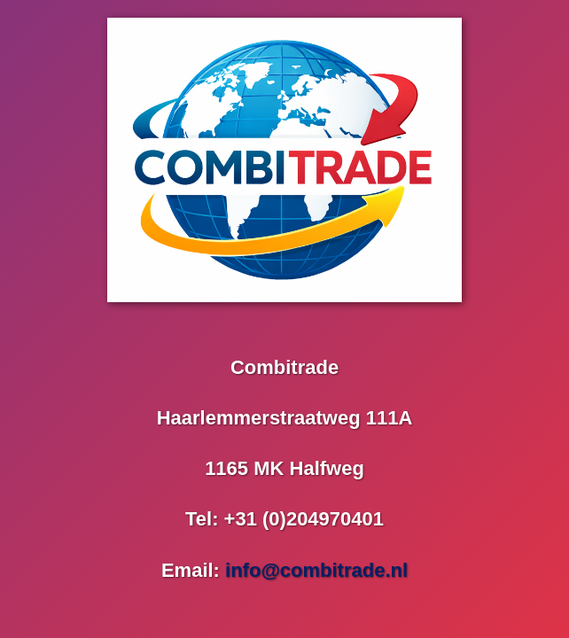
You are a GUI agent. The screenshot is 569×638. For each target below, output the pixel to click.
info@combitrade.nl (316, 570)
